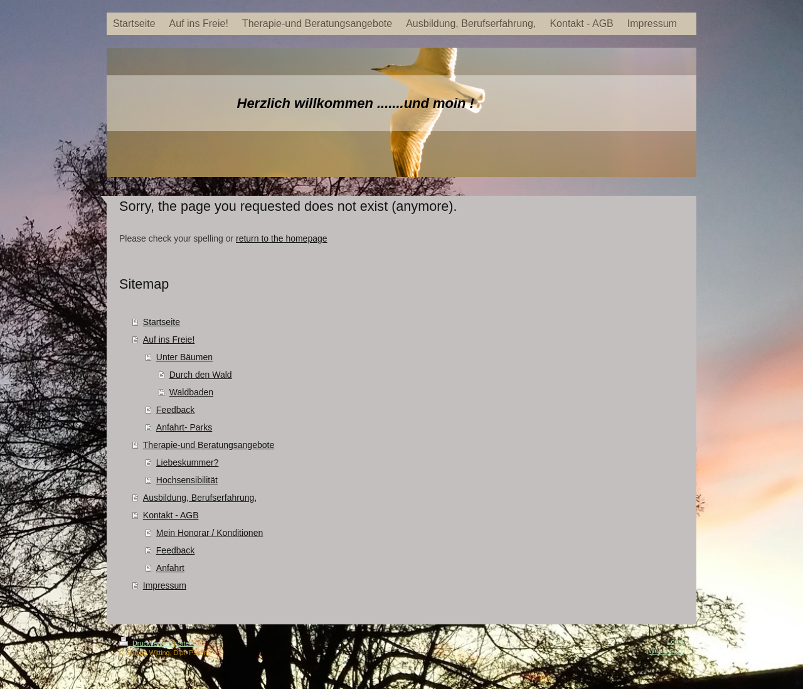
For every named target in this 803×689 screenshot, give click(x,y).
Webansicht (666, 650)
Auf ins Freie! (168, 339)
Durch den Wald (200, 375)
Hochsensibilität (187, 480)
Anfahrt (170, 568)
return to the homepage (281, 238)
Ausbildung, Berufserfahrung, (200, 498)
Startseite (161, 322)
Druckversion (146, 643)
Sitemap (190, 643)
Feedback (175, 410)
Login (675, 641)
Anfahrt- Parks (184, 427)
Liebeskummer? (187, 462)
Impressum (164, 585)
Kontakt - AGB (171, 515)
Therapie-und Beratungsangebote (208, 445)
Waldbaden (191, 392)
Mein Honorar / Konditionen (209, 533)
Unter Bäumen (184, 357)
